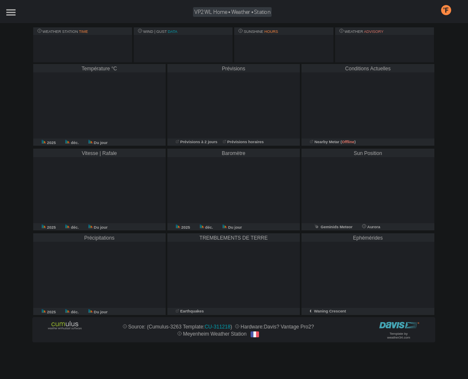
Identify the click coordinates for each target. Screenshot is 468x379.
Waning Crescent (330, 311)
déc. (72, 143)
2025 (49, 143)
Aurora (371, 227)
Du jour (98, 143)
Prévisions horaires (243, 142)
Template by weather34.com (398, 335)
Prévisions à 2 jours (196, 142)
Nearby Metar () (333, 142)
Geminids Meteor (333, 227)
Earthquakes (190, 311)
